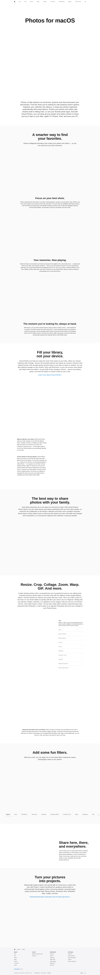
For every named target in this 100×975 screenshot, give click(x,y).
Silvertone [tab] (85, 814)
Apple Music (52, 957)
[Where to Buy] (78, 1)
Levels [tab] (60, 646)
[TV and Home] (53, 1)
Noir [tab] (93, 814)
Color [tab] (59, 629)
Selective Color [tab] (62, 655)
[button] (85, 1)
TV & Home (16, 963)
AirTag (15, 965)
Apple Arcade (52, 959)
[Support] (70, 1)
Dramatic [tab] (43, 814)
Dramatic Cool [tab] (67, 814)
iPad (15, 955)
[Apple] (15, 1)
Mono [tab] (76, 814)
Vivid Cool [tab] (34, 814)
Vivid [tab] (15, 814)
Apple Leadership (71, 955)
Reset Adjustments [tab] (63, 667)
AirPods (15, 961)
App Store (52, 965)
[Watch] (38, 1)
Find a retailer (16, 969)
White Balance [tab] (62, 638)
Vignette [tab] (60, 659)
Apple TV (52, 955)
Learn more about (50, 375)
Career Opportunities (72, 957)
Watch (15, 959)
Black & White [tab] (62, 634)
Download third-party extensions (50, 897)
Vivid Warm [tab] (24, 814)
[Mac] (19, 1)
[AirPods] (45, 1)
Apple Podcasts (53, 961)
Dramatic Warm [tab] (55, 814)
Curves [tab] (60, 642)
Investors (70, 959)
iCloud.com (34, 955)
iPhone (15, 957)
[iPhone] (32, 1)
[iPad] (25, 1)
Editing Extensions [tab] (63, 663)
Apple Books (52, 963)
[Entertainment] (61, 1)
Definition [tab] (60, 651)
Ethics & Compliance (72, 961)
